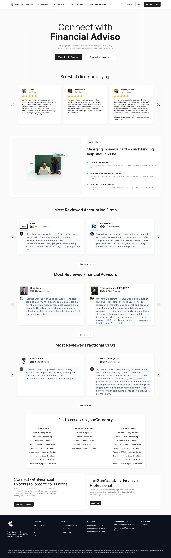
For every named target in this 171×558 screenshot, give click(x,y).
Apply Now (95, 503)
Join (139, 4)
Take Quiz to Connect (68, 57)
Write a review (152, 4)
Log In (129, 4)
